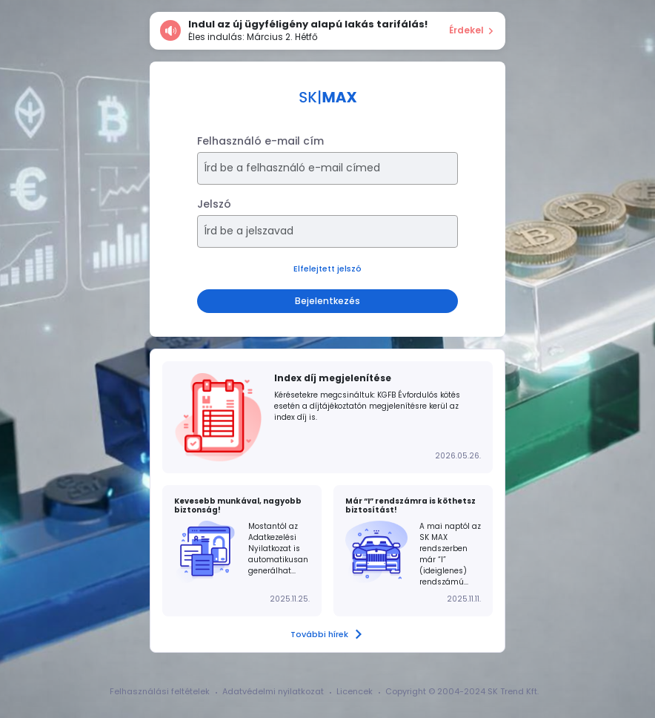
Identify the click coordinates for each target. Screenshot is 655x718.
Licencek (354, 691)
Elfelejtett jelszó (327, 268)
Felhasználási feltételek (160, 691)
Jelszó (214, 204)
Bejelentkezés (327, 300)
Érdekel (472, 30)
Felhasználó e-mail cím (260, 141)
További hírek (327, 634)
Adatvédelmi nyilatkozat (273, 691)
